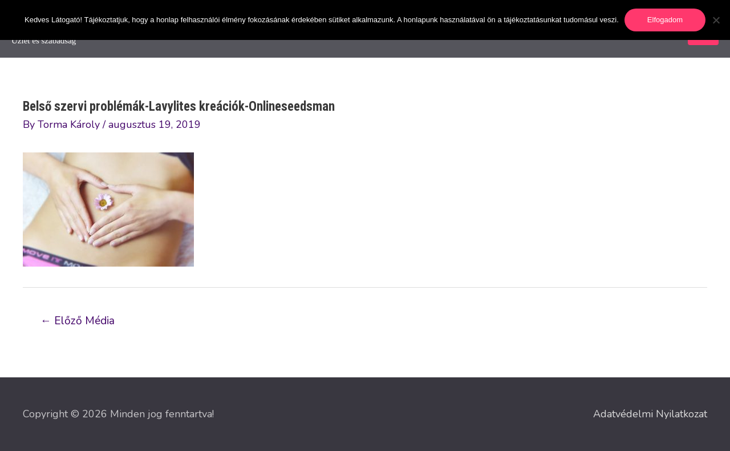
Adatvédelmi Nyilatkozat (650, 414)
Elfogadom (665, 19)
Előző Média (77, 320)
